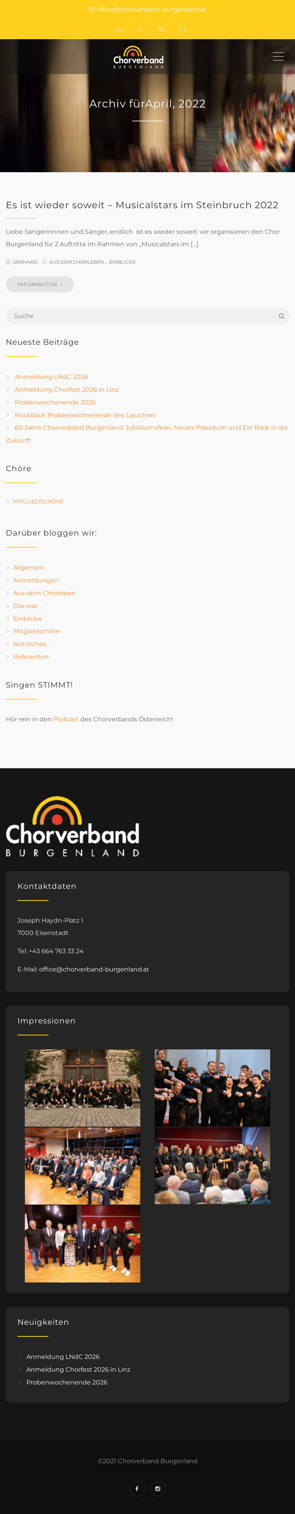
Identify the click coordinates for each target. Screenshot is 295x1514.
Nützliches (29, 644)
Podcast (66, 719)
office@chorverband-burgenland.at (94, 969)
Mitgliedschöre (38, 501)
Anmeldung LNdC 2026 (51, 376)
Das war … (28, 606)
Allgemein (29, 567)
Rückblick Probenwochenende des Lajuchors (85, 414)
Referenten (31, 656)
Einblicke (122, 262)
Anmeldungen (36, 580)
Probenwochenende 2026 (55, 402)
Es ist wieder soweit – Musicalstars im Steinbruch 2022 (142, 205)
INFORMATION (39, 284)
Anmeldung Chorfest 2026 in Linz (67, 389)
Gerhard (25, 262)
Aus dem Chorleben (76, 262)
